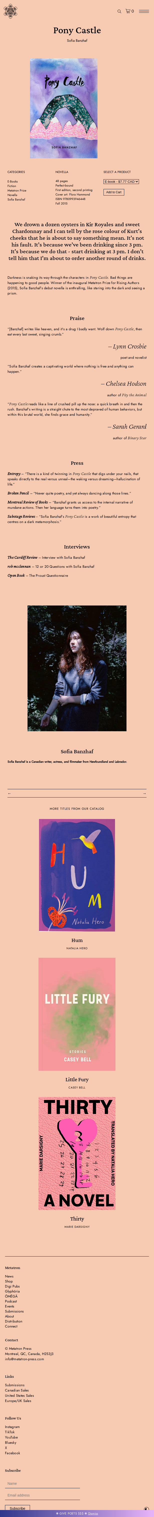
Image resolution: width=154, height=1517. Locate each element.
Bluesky (10, 1442)
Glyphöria (12, 1291)
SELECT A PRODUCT (117, 172)
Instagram (12, 1426)
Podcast (11, 1301)
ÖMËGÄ (11, 1296)
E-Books (13, 181)
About (9, 1316)
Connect (11, 1326)
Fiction (12, 186)
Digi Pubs (12, 1286)
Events (9, 1306)
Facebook (12, 1453)
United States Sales (19, 1395)
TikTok (10, 1432)
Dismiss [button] (93, 1513)
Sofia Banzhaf (77, 40)
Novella (12, 195)
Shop (9, 1281)
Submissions (14, 1311)
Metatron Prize (17, 190)
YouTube (11, 1437)
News (9, 1276)
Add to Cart (114, 192)
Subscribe (17, 1508)
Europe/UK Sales (18, 1400)
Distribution (13, 1321)
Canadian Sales (17, 1390)
